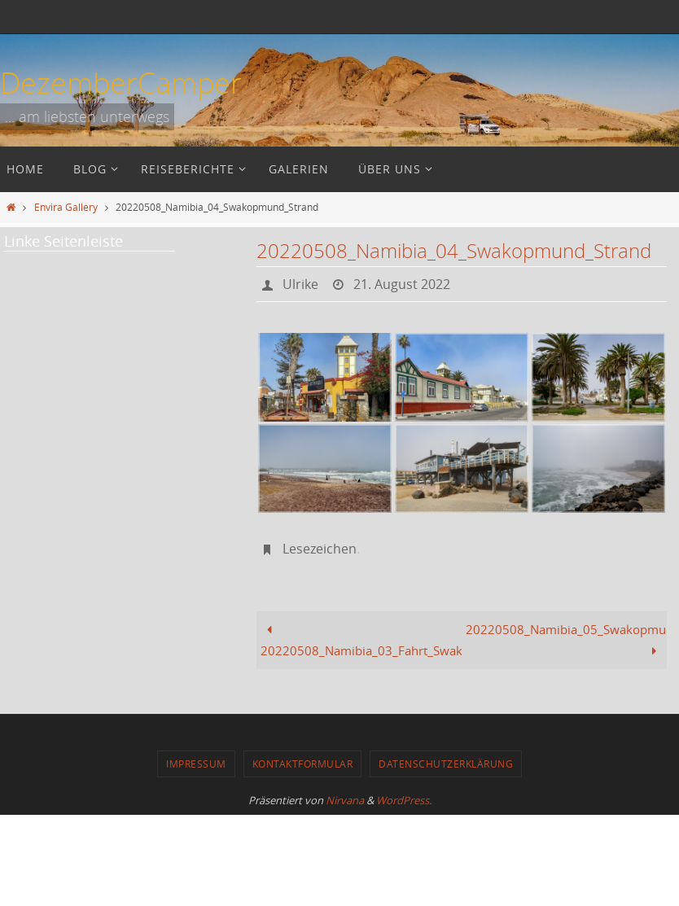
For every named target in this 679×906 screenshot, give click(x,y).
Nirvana (345, 800)
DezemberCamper (121, 82)
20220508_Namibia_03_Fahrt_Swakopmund (361, 640)
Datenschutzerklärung (446, 763)
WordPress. (403, 800)
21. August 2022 (401, 284)
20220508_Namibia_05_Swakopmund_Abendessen (566, 640)
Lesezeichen (320, 549)
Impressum (196, 763)
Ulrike (300, 284)
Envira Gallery (66, 206)
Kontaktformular (302, 763)
